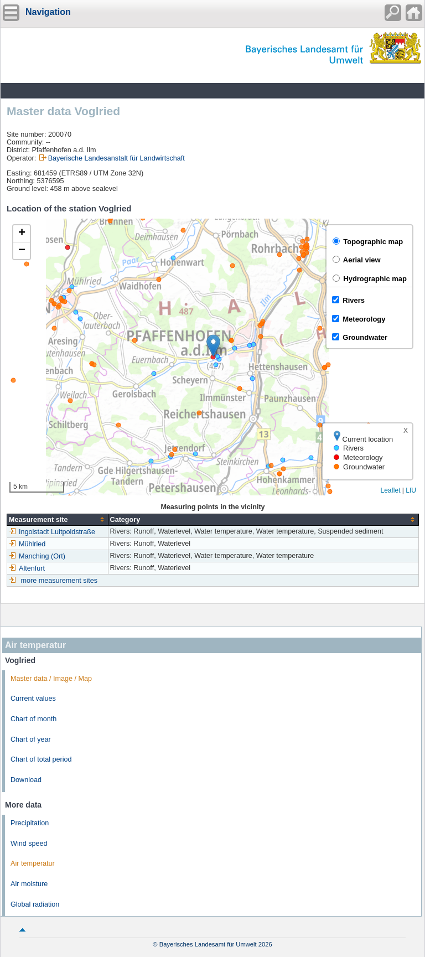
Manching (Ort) (37, 556)
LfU (411, 490)
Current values (33, 698)
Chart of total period (41, 759)
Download (26, 780)
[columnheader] (57, 519)
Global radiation (35, 904)
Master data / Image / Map (51, 678)
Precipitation (30, 823)
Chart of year (31, 739)
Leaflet (390, 490)
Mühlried (27, 544)
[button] (213, 345)
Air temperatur (33, 863)
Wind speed (29, 843)
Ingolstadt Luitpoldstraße (52, 532)
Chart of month (33, 719)
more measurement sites (59, 580)
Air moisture (29, 884)
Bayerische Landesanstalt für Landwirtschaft (116, 158)
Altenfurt (27, 568)
